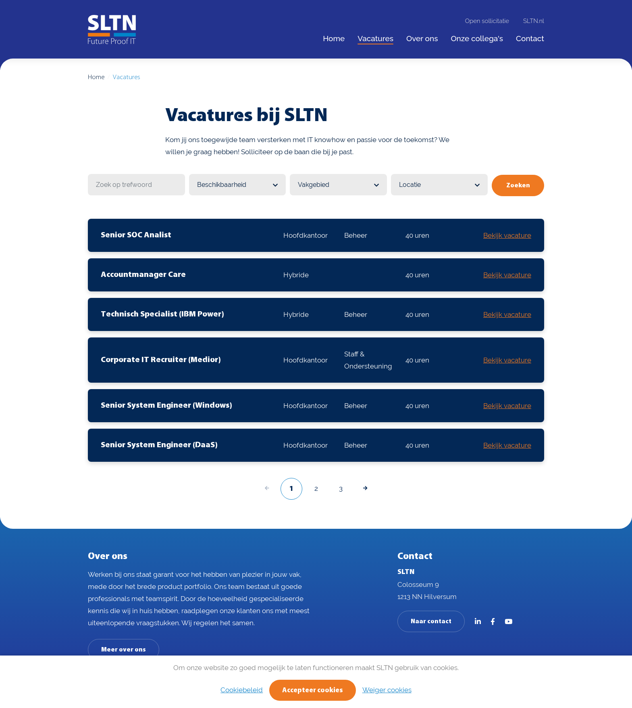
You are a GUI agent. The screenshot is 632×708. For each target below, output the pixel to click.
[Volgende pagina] (365, 488)
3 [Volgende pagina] (341, 487)
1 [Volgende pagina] (291, 488)
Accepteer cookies (312, 690)
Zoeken (519, 185)
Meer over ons (123, 649)
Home (96, 77)
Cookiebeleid (241, 690)
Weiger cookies (387, 690)
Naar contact (431, 621)
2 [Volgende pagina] (316, 487)
